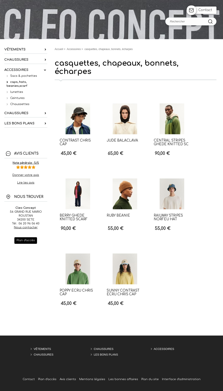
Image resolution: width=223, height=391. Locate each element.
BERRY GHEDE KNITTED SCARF (74, 217)
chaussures (103, 349)
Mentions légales (92, 379)
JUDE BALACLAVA (122, 140)
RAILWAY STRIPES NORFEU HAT (168, 217)
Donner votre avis (25, 175)
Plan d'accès (47, 379)
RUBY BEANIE (118, 215)
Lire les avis (25, 182)
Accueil (59, 49)
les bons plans (106, 354)
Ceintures (17, 98)
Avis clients (68, 379)
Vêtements (42, 349)
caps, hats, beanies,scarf (17, 83)
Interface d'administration (181, 379)
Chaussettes (19, 104)
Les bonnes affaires (123, 379)
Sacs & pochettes (23, 75)
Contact (205, 10)
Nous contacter (26, 227)
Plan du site (150, 379)
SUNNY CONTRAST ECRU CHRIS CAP (123, 292)
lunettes (16, 92)
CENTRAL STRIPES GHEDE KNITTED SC (171, 142)
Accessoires (164, 349)
